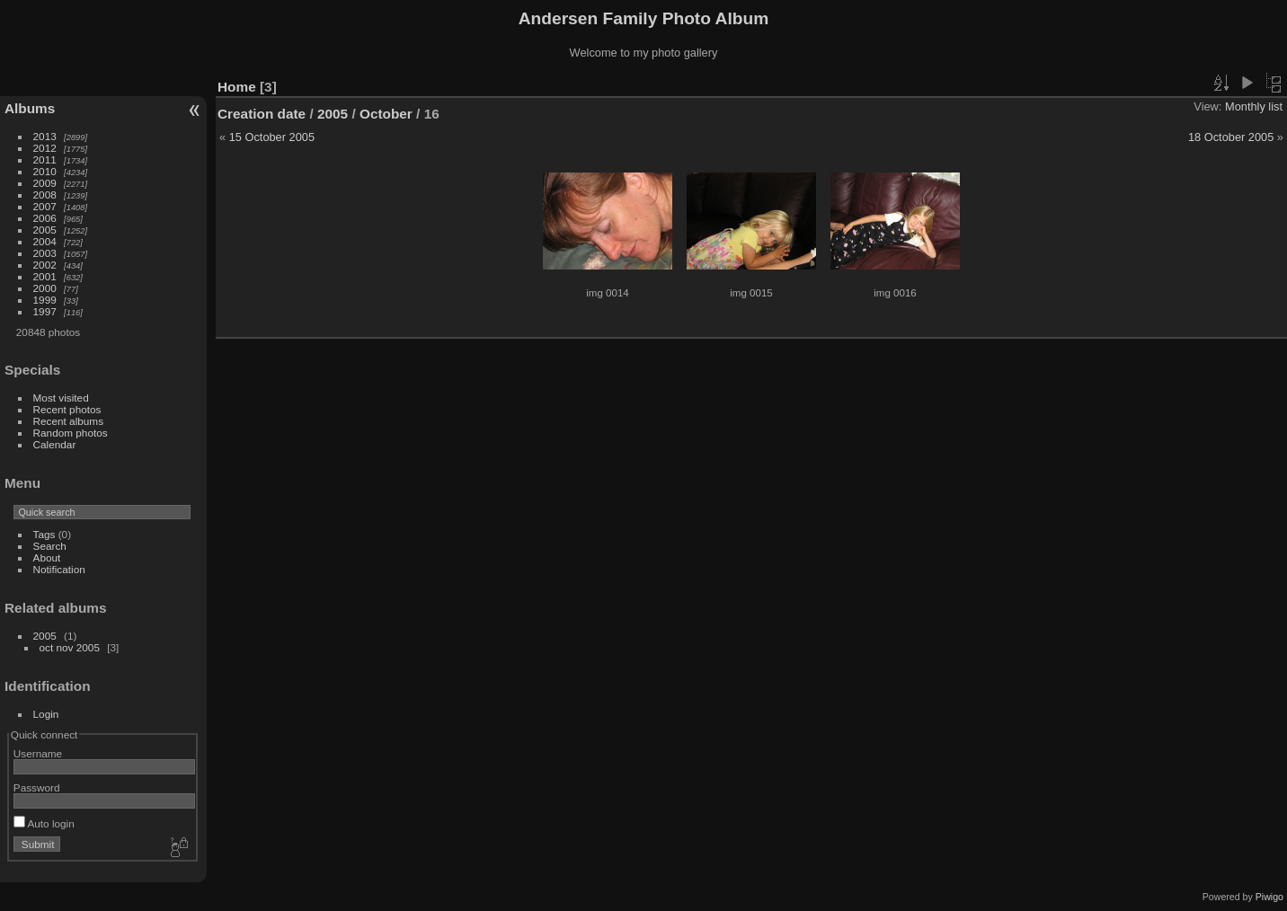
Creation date (261, 113)
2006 (45, 218)
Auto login (44, 823)
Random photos (70, 432)
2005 (45, 229)
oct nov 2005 (70, 647)
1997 (45, 311)
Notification (59, 569)
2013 (45, 136)
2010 (45, 171)
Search (50, 546)
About (47, 557)
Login (46, 714)
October (386, 113)
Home (236, 86)
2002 (45, 264)
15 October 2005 (272, 137)
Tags (44, 534)
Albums (29, 108)
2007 (45, 206)
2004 (45, 241)
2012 (45, 148)
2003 (45, 253)
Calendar (54, 444)
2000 (45, 288)
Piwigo (1269, 896)
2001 (45, 276)
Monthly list (1254, 106)
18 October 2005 (1231, 137)
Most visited (61, 397)
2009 (45, 183)
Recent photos (67, 409)
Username (37, 753)
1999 (45, 299)
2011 (45, 159)
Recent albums (68, 421)
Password (36, 787)
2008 (45, 194)
